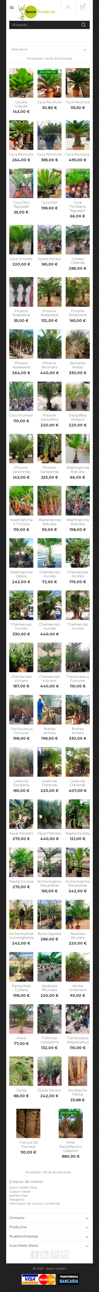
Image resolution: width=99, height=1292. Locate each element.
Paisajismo (16, 1199)
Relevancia (49, 50)
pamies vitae (18, 1195)
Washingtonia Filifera (21, 574)
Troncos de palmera (28, 1145)
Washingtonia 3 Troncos (21, 522)
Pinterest (54, 1255)
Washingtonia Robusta (77, 470)
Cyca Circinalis (21, 259)
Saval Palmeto (21, 833)
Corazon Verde (19, 1191)
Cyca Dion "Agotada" (21, 205)
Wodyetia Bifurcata (49, 988)
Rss (45, 1255)
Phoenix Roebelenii (21, 313)
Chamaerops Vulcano (21, 679)
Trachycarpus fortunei (77, 679)
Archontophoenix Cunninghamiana (23, 936)
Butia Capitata (49, 934)
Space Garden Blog (23, 1187)
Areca (21, 1038)
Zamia (21, 1090)
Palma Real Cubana (21, 988)
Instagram (64, 1255)
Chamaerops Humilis (49, 574)
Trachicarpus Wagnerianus (78, 1040)
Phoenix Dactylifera (49, 417)
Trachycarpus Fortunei (21, 731)
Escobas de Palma (77, 1092)
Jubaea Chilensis (78, 261)
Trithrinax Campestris (49, 1040)
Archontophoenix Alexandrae (51, 884)
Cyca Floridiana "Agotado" (77, 207)
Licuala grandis (21, 104)
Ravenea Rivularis (77, 936)
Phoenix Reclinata (49, 365)
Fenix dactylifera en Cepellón (70, 1147)
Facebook (35, 1255)
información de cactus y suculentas (34, 1203)
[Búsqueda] (49, 25)
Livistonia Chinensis (49, 783)
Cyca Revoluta (49, 102)
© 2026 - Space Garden (49, 1268)
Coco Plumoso (21, 415)
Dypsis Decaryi (49, 259)
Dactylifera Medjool (77, 417)
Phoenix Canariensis (21, 470)
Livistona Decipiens (21, 783)
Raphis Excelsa (78, 833)
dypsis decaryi (49, 1090)
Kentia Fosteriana (77, 988)
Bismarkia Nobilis (77, 365)
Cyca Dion (49, 202)
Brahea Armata (49, 731)
